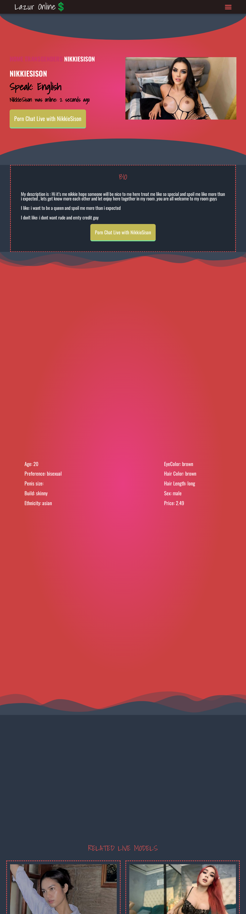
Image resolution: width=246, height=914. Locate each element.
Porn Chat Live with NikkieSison (47, 118)
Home (16, 58)
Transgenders (44, 58)
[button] (228, 6)
